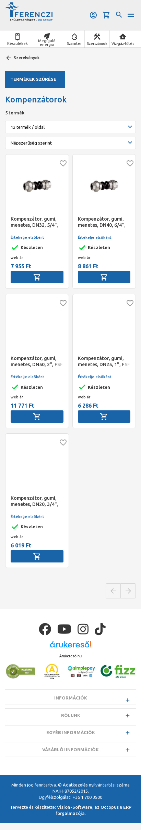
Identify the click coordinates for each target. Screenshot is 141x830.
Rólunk (70, 717)
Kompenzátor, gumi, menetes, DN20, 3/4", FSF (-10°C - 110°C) (34, 501)
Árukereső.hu (70, 656)
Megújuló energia (47, 43)
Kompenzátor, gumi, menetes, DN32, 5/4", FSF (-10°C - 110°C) (34, 222)
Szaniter (74, 43)
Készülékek (17, 43)
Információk (70, 697)
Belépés (93, 15)
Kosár (106, 15)
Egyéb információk (70, 735)
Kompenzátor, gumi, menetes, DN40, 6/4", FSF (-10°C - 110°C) (102, 222)
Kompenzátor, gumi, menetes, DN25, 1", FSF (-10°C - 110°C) (104, 362)
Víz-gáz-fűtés (122, 43)
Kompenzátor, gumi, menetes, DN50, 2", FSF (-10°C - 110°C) (37, 362)
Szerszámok (97, 43)
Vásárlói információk (70, 754)
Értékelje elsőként (27, 237)
